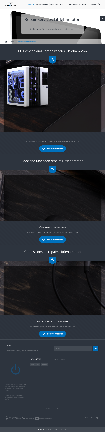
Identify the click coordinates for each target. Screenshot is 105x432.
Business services (57, 4)
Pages (12, 41)
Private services (73, 4)
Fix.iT (85, 4)
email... (57, 348)
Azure (37, 364)
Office (32, 364)
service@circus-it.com (45, 418)
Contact (93, 4)
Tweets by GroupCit (60, 359)
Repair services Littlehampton (27, 41)
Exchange (44, 364)
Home (31, 4)
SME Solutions (42, 4)
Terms (55, 429)
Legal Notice (64, 429)
